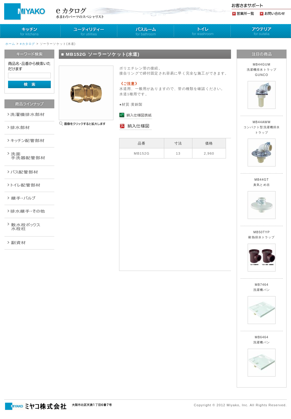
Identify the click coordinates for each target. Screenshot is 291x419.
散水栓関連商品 (29, 156)
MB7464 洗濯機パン (262, 303)
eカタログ (27, 43)
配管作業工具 (29, 198)
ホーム (10, 43)
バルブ (29, 172)
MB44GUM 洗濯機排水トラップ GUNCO (263, 86)
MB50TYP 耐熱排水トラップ (262, 251)
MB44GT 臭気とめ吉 (262, 198)
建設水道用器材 (29, 243)
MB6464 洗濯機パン (262, 356)
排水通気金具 (29, 114)
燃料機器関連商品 (29, 211)
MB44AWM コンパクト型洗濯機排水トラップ (261, 143)
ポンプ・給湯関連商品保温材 (29, 185)
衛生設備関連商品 (29, 127)
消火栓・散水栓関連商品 (29, 227)
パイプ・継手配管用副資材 (29, 140)
